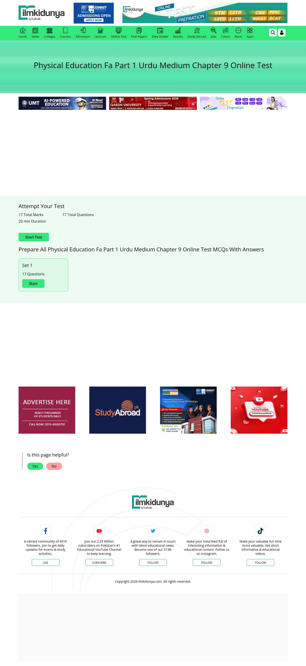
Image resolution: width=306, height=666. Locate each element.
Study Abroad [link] (196, 33)
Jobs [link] (213, 33)
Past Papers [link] (139, 33)
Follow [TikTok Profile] (260, 563)
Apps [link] (250, 33)
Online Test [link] (118, 33)
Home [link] (23, 33)
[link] (95, 13)
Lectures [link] (100, 33)
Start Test (33, 237)
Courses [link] (65, 33)
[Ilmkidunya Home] (43, 13)
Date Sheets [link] (160, 33)
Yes (35, 466)
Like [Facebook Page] (45, 563)
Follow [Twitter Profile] (153, 563)
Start (33, 283)
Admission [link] (83, 33)
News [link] (35, 33)
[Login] (282, 32)
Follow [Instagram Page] (206, 563)
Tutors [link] (225, 33)
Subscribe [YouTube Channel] (99, 563)
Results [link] (178, 33)
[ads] (47, 410)
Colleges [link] (49, 33)
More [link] (238, 33)
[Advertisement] (153, 145)
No (54, 466)
